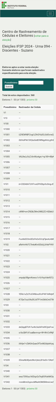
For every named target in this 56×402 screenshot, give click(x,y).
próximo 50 (32, 100)
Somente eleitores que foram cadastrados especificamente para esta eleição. (23, 71)
